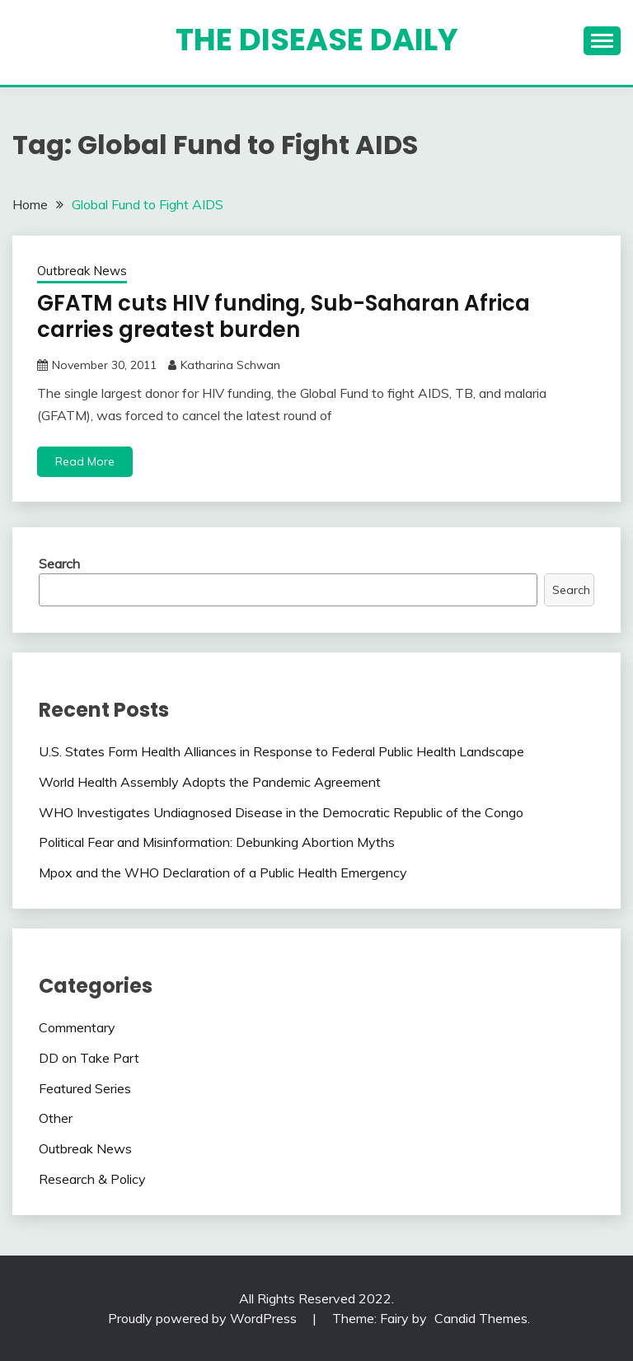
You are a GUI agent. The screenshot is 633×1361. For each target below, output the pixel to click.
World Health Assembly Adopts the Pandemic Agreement (210, 782)
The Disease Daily (317, 39)
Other (56, 1118)
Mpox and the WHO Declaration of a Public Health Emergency (223, 872)
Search (59, 563)
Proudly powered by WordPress (204, 1318)
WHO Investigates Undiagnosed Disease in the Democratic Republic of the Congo (281, 812)
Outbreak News (82, 270)
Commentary (77, 1027)
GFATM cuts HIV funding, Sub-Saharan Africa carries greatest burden (283, 316)
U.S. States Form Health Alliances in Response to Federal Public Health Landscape (281, 751)
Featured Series (85, 1088)
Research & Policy (92, 1179)
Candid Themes (481, 1318)
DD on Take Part (89, 1058)
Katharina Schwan (230, 365)
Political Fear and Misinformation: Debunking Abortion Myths (217, 842)
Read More (85, 461)
